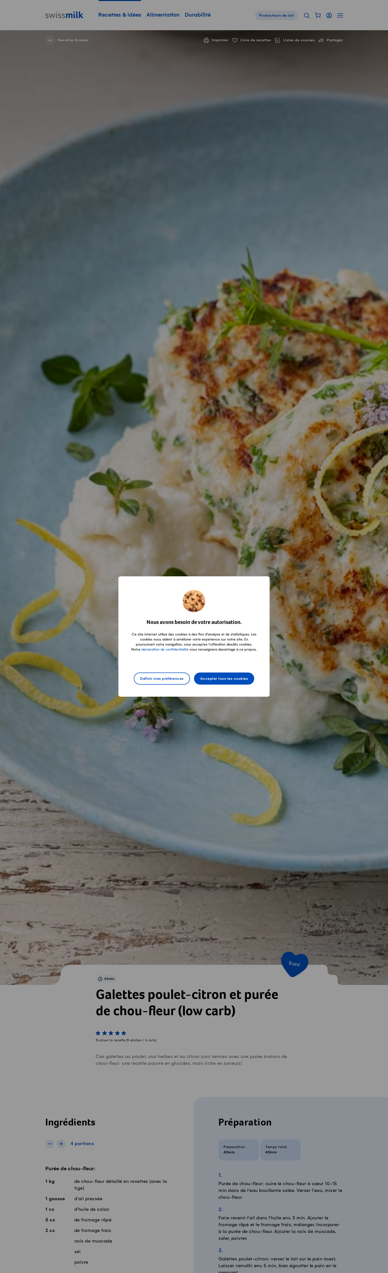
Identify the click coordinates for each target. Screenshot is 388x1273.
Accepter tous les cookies (224, 679)
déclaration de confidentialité (164, 649)
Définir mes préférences (162, 679)
